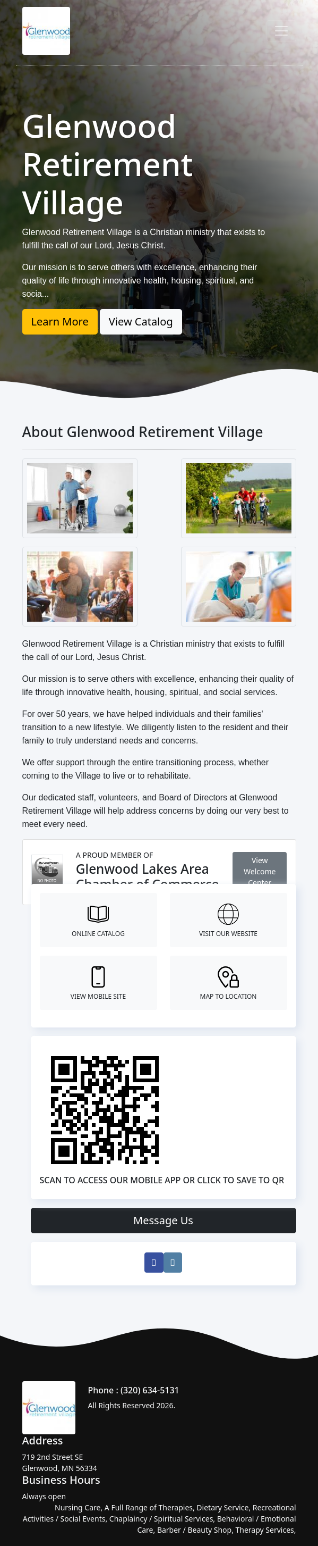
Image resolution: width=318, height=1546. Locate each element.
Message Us (163, 1220)
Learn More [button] (60, 321)
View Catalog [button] (141, 321)
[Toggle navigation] (281, 30)
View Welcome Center (260, 871)
